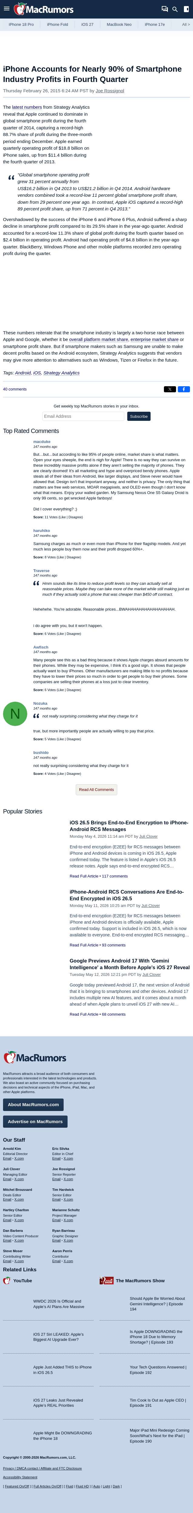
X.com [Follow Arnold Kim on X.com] (19, 1158)
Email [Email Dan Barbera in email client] (7, 1240)
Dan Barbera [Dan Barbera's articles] (13, 1230)
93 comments (113, 945)
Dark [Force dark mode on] (116, 1486)
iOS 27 (88, 24)
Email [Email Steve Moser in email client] (7, 1260)
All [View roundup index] (186, 24)
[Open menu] (6, 9)
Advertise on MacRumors (35, 1120)
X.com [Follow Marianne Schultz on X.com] (68, 1219)
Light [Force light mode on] (106, 1486)
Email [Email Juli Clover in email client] (7, 1178)
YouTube (22, 1280)
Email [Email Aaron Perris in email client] (56, 1260)
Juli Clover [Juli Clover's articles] (11, 1169)
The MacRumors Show (140, 1280)
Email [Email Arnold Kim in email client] (7, 1158)
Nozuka (40, 703)
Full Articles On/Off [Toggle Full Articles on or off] (48, 1486)
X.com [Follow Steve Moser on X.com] (19, 1260)
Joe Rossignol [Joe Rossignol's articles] (63, 1169)
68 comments (113, 1021)
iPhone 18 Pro (21, 24)
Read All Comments (96, 789)
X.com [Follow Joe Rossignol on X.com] (68, 1178)
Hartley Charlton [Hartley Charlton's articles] (16, 1209)
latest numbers (27, 107)
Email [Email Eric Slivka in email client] (56, 1158)
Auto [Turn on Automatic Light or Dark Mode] (96, 1486)
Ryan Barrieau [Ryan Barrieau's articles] (63, 1230)
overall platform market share (98, 339)
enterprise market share (154, 339)
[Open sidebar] (186, 9)
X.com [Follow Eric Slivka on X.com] (68, 1158)
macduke (41, 441)
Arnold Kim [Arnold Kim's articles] (12, 1148)
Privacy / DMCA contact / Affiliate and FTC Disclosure (42, 1468)
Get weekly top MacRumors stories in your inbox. (96, 406)
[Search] (177, 9)
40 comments (15, 389)
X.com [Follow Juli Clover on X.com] (19, 1178)
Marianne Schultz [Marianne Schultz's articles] (66, 1209)
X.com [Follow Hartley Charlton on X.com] (19, 1219)
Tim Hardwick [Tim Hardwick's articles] (63, 1189)
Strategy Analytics (61, 372)
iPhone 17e (155, 24)
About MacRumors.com (33, 1104)
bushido (41, 752)
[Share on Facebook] (184, 389)
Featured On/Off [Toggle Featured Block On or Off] (17, 1486)
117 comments (115, 876)
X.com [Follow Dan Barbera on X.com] (19, 1240)
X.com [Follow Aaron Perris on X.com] (68, 1260)
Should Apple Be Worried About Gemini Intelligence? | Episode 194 (157, 1303)
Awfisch (40, 647)
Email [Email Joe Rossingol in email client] (56, 1178)
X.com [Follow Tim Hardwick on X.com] (68, 1199)
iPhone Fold (57, 24)
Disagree (75, 517)
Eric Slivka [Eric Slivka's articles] (60, 1148)
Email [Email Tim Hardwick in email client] (56, 1199)
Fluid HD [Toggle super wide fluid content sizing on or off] (82, 1486)
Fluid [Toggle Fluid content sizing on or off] (69, 1486)
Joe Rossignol (110, 90)
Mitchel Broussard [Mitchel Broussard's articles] (17, 1189)
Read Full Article (84, 876)
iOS (37, 372)
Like (63, 517)
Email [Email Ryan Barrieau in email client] (56, 1240)
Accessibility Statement (20, 1477)
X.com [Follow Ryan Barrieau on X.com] (68, 1240)
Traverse (41, 570)
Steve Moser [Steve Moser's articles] (13, 1250)
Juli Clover (148, 836)
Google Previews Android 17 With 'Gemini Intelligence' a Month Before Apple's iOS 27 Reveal (122, 967)
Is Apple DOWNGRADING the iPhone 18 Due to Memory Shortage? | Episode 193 (156, 1336)
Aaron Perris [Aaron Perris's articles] (62, 1250)
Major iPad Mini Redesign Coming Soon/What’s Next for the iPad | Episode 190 (160, 1435)
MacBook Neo (119, 24)
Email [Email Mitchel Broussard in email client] (7, 1199)
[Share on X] (170, 389)
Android (23, 372)
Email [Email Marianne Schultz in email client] (56, 1219)
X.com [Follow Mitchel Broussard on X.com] (19, 1199)
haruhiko (41, 530)
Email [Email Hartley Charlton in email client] (7, 1219)
